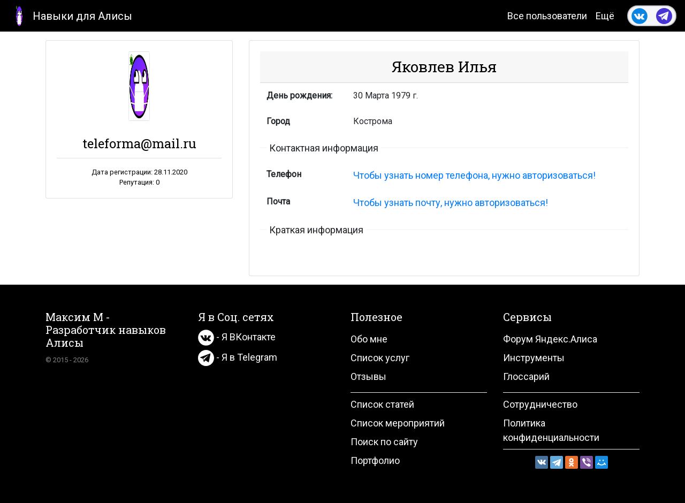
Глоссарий (526, 376)
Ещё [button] (605, 15)
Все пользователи (547, 15)
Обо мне (369, 339)
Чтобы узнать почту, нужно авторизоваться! (450, 202)
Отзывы (368, 376)
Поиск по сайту (384, 441)
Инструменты (534, 357)
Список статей (382, 404)
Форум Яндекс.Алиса (550, 339)
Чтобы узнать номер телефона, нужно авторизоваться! (474, 175)
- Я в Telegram (237, 357)
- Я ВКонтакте (237, 336)
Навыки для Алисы (70, 15)
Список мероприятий (398, 423)
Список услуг (380, 357)
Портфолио (375, 460)
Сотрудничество (540, 404)
